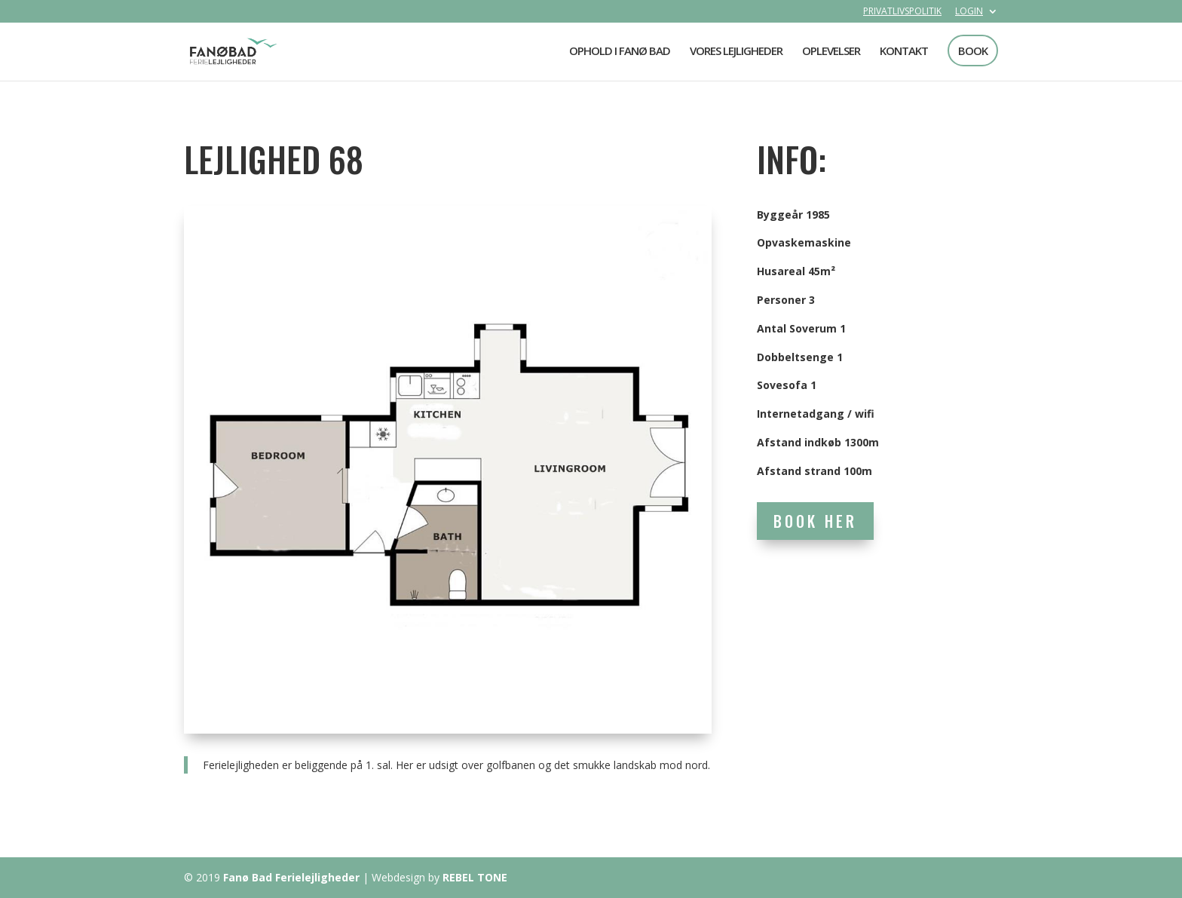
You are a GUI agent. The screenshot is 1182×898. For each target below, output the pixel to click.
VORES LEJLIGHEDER (736, 51)
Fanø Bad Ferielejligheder (291, 877)
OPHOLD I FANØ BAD (619, 51)
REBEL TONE (474, 877)
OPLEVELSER (831, 51)
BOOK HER (815, 521)
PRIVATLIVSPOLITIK (902, 12)
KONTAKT (904, 51)
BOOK (973, 50)
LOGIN (969, 12)
